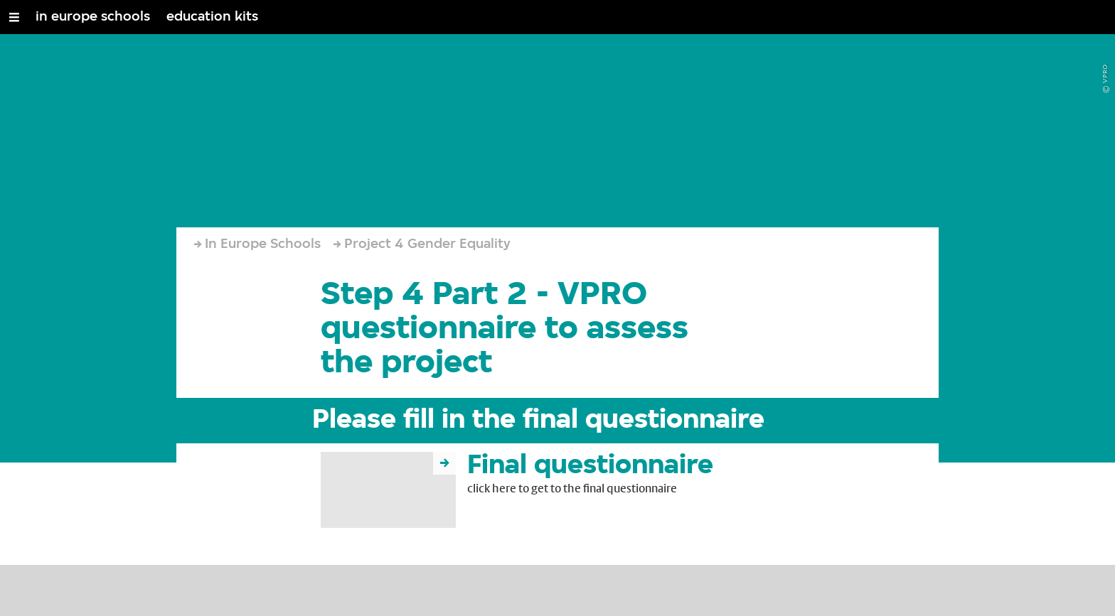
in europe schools (93, 17)
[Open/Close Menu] (14, 17)
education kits (212, 17)
